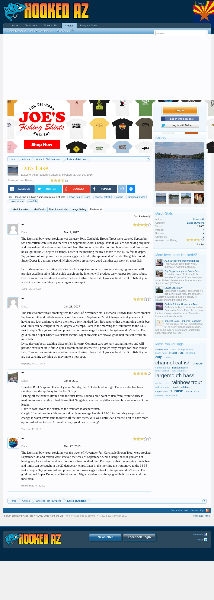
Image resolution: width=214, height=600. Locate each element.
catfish (168, 357)
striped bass (161, 391)
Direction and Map (58, 209)
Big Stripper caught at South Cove (182, 271)
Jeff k (24, 289)
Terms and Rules (201, 515)
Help (186, 510)
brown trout (73, 197)
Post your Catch (88, 25)
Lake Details (39, 209)
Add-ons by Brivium (96, 515)
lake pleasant (179, 370)
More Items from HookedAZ (176, 255)
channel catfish (102, 197)
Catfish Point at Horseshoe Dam (181, 304)
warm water (172, 395)
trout (196, 391)
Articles (69, 25)
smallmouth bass (181, 387)
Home (15, 25)
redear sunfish (162, 387)
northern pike (162, 383)
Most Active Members (41, 31)
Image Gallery (79, 209)
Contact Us (176, 510)
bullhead (190, 353)
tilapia (189, 391)
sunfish (32, 201)
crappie (118, 197)
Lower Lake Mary (173, 288)
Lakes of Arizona (31, 174)
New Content (65, 30)
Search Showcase (16, 31)
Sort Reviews (142, 216)
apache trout (161, 349)
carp (87, 197)
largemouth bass (136, 197)
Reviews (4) (96, 209)
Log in (201, 3)
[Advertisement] (107, 68)
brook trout (161, 353)
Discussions (31, 25)
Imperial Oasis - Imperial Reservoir (183, 321)
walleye (159, 395)
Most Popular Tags (169, 344)
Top (202, 510)
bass (173, 349)
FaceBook (197, 534)
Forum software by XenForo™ (34, 515)
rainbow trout (16, 201)
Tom (23, 429)
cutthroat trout (162, 367)
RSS (207, 510)
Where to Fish (51, 25)
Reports (25, 363)
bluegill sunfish (186, 349)
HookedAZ (68, 174)
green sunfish (162, 370)
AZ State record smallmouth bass (182, 260)
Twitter (199, 539)
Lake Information (20, 209)
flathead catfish (180, 367)
